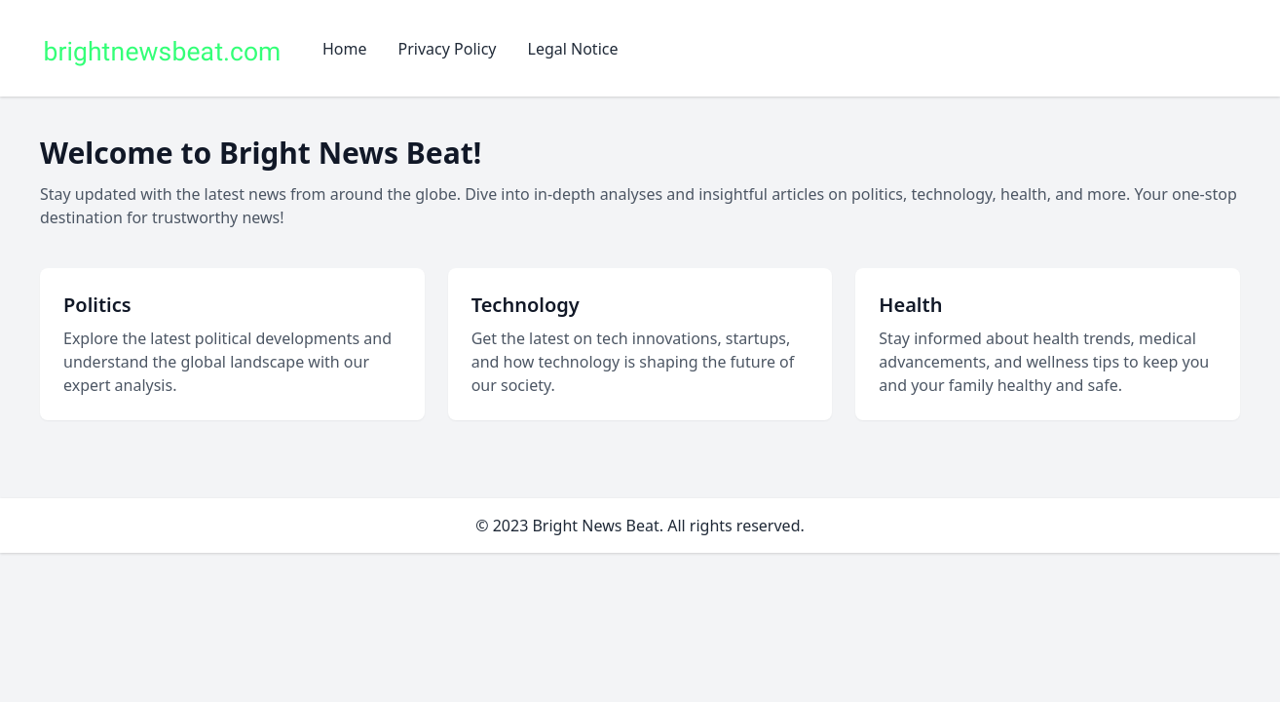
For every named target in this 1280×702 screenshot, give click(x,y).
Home (344, 48)
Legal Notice (573, 48)
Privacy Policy (447, 48)
